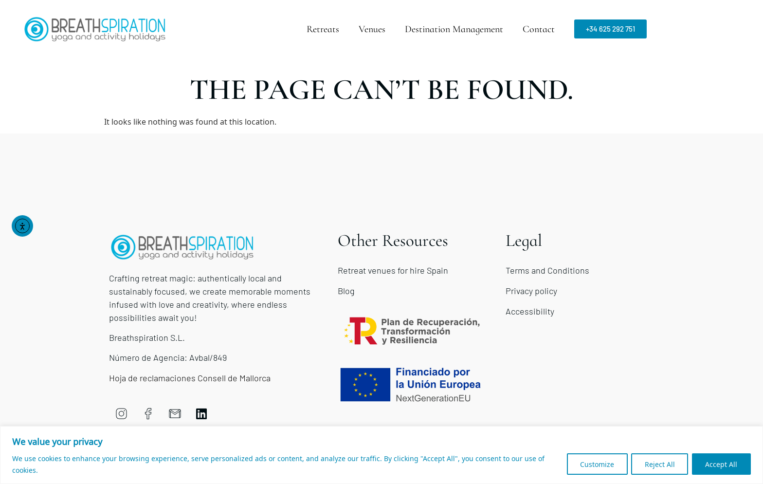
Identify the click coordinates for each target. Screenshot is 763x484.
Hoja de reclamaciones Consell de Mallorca (190, 377)
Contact (539, 29)
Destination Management (454, 29)
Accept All (721, 464)
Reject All (657, 464)
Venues (372, 29)
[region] (381, 455)
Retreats (323, 29)
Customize (593, 464)
